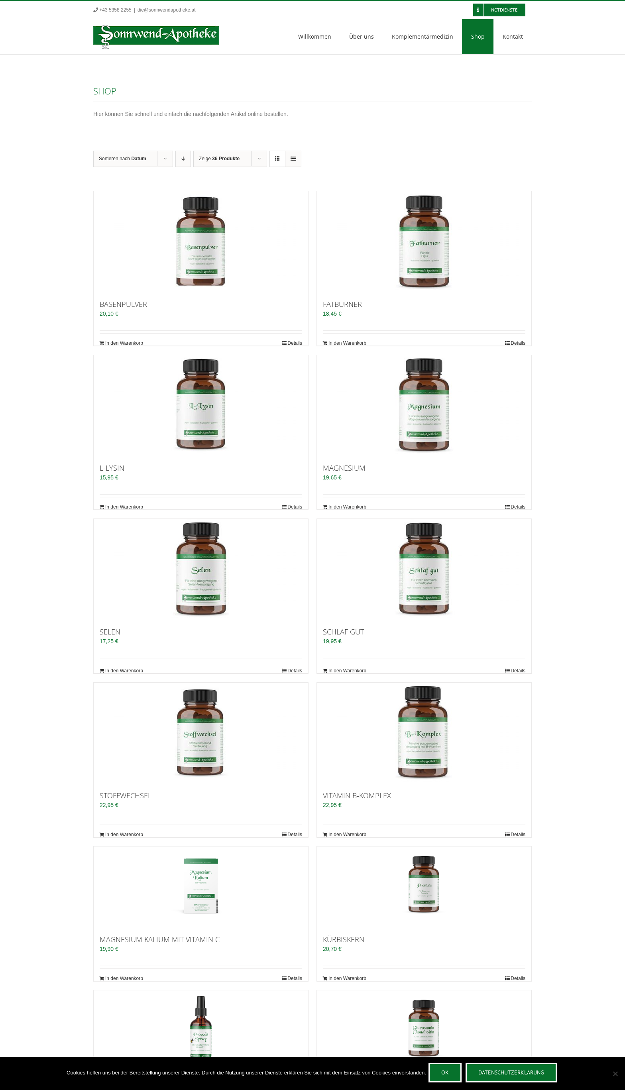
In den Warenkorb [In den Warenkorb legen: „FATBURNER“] (347, 343)
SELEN (110, 631)
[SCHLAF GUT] (424, 569)
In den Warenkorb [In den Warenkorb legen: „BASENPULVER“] (124, 343)
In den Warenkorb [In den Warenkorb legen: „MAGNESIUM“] (347, 507)
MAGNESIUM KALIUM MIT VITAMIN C (160, 939)
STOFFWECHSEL (125, 795)
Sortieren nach (122, 158)
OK (446, 1074)
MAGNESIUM (344, 468)
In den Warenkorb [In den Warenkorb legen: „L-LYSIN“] (124, 507)
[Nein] (615, 1074)
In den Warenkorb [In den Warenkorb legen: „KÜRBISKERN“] (347, 978)
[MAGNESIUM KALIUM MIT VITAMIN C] (201, 886)
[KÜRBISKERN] (424, 886)
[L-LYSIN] (201, 405)
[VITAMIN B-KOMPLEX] (424, 732)
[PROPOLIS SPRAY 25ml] (201, 1030)
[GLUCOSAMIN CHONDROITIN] (424, 1030)
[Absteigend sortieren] (183, 159)
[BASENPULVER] (201, 241)
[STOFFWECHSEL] (201, 732)
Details (294, 343)
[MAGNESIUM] (424, 405)
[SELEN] (201, 569)
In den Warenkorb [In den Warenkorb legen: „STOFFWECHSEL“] (124, 834)
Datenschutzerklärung (513, 1074)
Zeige (219, 158)
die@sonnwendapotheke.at (167, 10)
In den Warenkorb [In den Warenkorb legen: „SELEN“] (124, 671)
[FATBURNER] (424, 241)
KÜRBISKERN (343, 939)
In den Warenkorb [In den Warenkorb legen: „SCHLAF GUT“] (347, 671)
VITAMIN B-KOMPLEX (357, 795)
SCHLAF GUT (343, 631)
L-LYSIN (112, 468)
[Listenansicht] (293, 159)
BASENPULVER (123, 304)
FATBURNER (342, 304)
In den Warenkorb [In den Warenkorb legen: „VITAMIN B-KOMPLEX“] (347, 834)
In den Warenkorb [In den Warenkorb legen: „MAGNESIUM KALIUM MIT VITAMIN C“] (124, 978)
